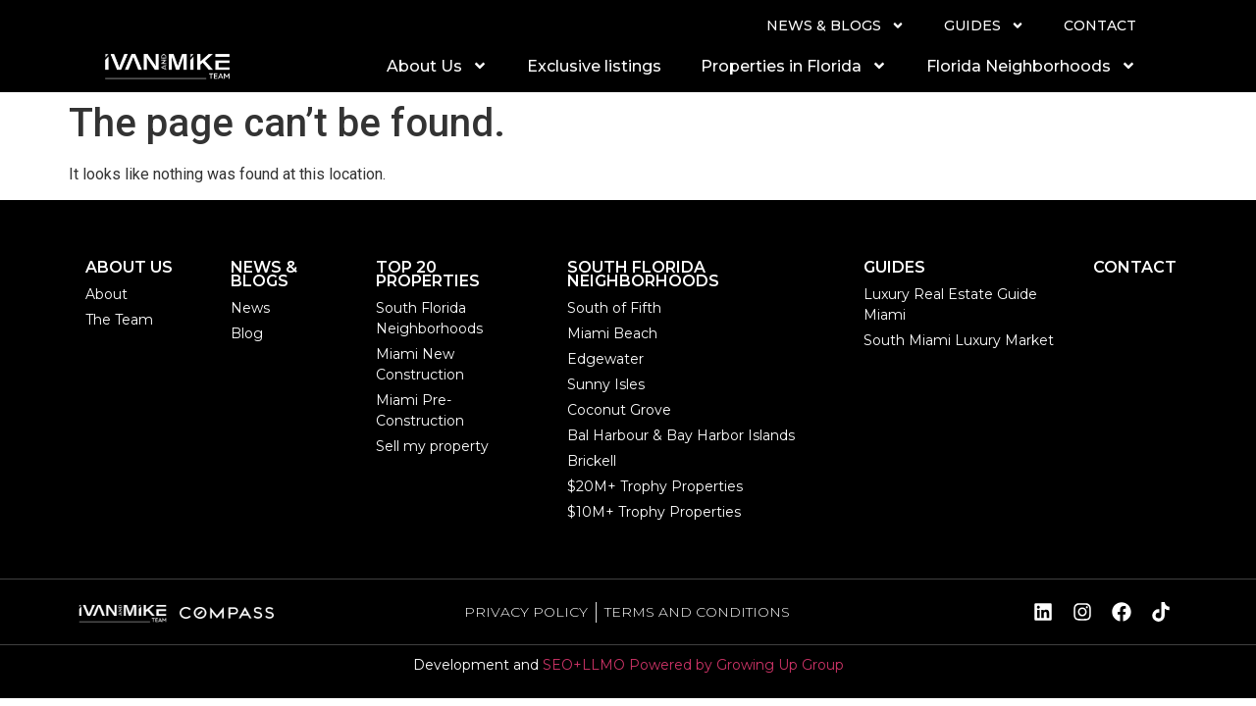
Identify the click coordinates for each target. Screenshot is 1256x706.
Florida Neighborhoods (1031, 65)
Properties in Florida (794, 65)
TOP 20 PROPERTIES (428, 274)
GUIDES (984, 25)
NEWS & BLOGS (835, 25)
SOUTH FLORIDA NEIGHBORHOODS (643, 274)
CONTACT (1100, 25)
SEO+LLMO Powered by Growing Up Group (693, 665)
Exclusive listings (594, 66)
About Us (437, 65)
